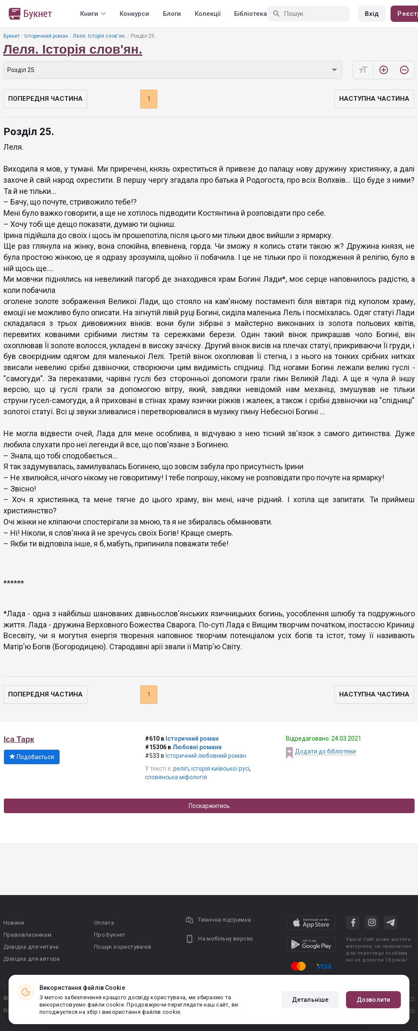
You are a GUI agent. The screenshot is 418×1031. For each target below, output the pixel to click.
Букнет (11, 36)
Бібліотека (250, 14)
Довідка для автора (31, 959)
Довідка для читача (31, 947)
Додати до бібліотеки (325, 751)
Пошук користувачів (122, 947)
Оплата (104, 922)
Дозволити (373, 999)
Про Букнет (110, 935)
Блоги (172, 14)
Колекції (207, 14)
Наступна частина (374, 98)
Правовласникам (27, 935)
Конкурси (134, 14)
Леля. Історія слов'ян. (99, 36)
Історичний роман (46, 36)
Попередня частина (45, 98)
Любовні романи (197, 747)
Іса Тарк (19, 739)
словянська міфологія (176, 777)
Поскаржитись (209, 805)
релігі (181, 768)
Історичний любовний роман (205, 755)
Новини (13, 922)
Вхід (372, 14)
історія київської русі (220, 768)
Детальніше (310, 999)
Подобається (31, 757)
